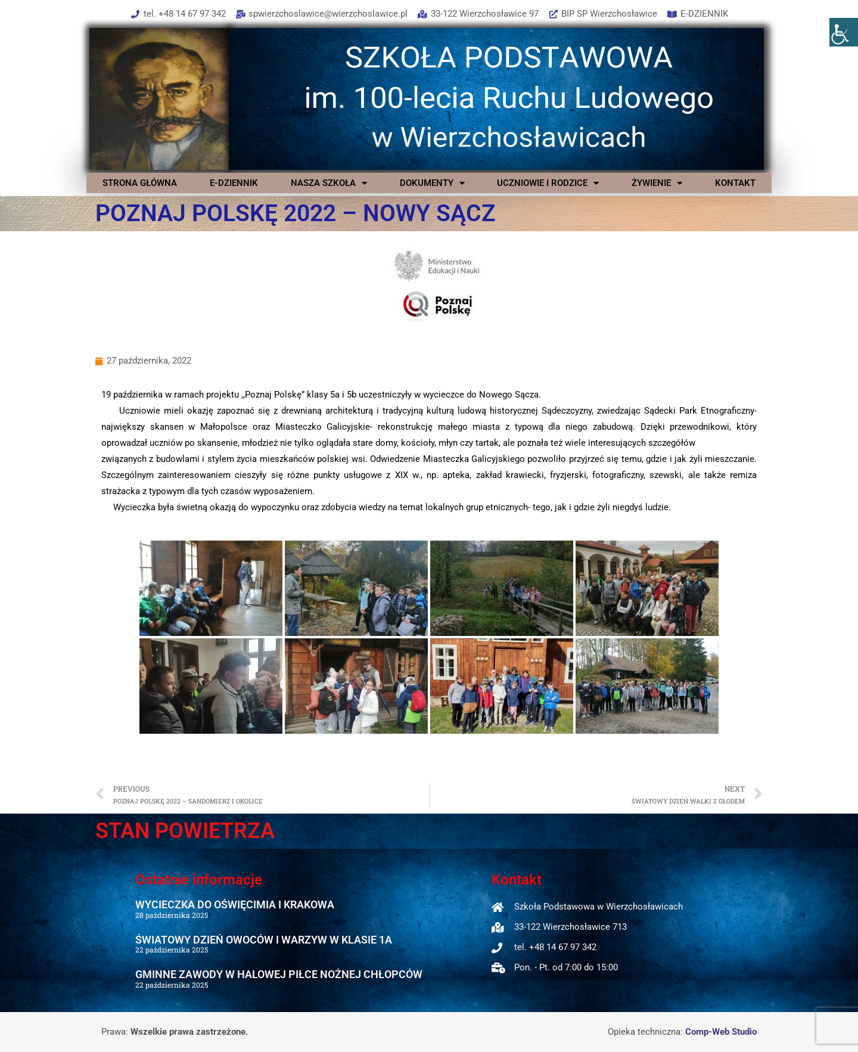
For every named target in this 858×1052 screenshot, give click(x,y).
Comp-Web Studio (721, 1031)
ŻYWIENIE (657, 183)
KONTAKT (735, 183)
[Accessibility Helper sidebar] (843, 32)
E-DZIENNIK (234, 183)
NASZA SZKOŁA (329, 183)
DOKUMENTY (432, 183)
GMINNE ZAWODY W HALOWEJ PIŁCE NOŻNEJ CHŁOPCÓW (278, 974)
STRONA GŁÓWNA (139, 183)
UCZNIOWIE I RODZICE (548, 183)
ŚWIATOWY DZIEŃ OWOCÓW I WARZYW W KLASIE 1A (263, 939)
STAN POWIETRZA (185, 830)
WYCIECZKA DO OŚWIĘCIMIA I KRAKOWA (234, 904)
